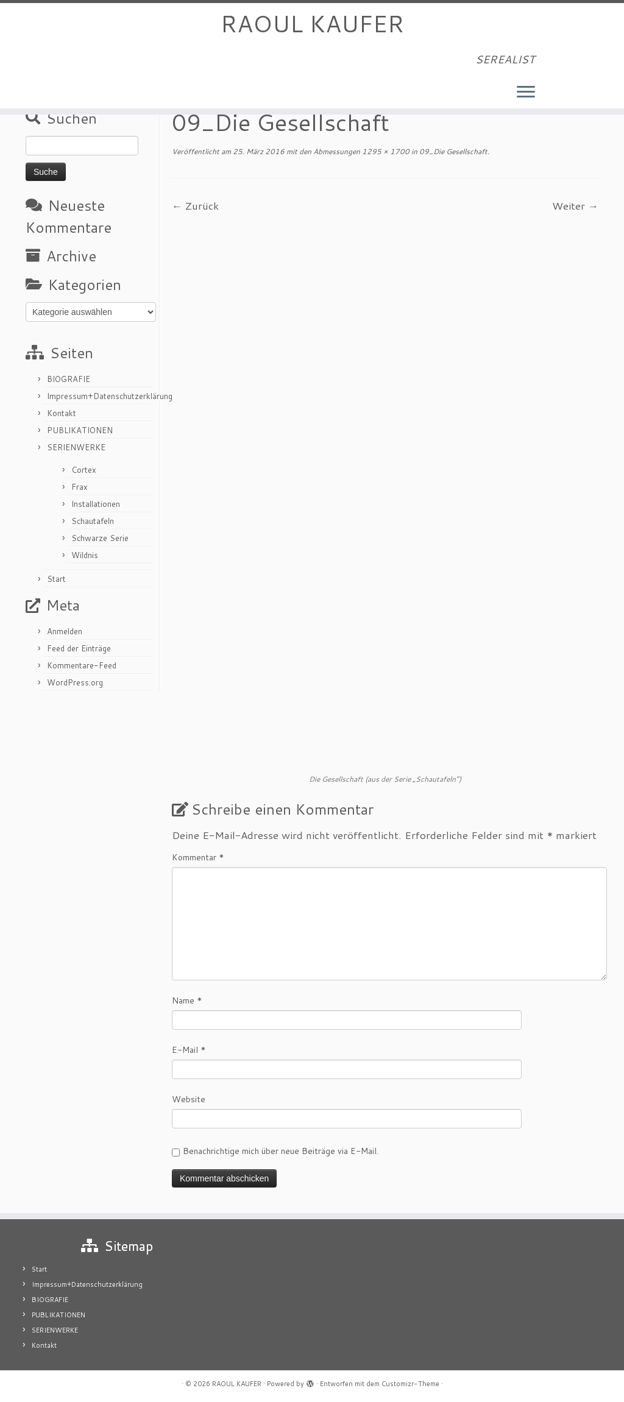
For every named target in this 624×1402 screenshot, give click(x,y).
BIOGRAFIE (68, 379)
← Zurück (195, 205)
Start (56, 578)
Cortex (83, 469)
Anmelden (64, 631)
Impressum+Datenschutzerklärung (109, 396)
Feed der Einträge (79, 648)
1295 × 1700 (385, 151)
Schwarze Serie (100, 538)
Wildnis (84, 555)
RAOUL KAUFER (312, 24)
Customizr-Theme (410, 1384)
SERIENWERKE (76, 447)
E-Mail (189, 1050)
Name (187, 1000)
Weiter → (575, 205)
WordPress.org (75, 682)
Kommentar (198, 857)
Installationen (95, 503)
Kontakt (61, 413)
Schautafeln (92, 520)
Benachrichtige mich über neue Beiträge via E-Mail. (280, 1151)
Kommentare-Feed (81, 665)
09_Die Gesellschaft (452, 151)
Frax (79, 486)
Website (188, 1099)
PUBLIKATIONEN (80, 430)
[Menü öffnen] (526, 94)
